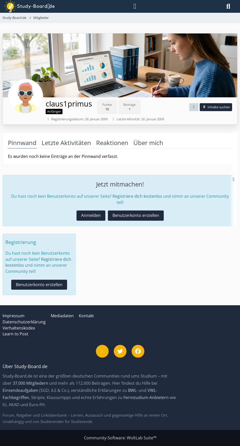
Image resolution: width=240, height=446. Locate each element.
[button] (193, 107)
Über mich (148, 142)
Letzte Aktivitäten (66, 142)
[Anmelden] (135, 6)
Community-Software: (120, 438)
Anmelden (91, 215)
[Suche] (228, 6)
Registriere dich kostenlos (137, 196)
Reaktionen (112, 142)
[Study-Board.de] (24, 6)
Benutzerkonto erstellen (135, 215)
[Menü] (48, 6)
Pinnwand (22, 142)
